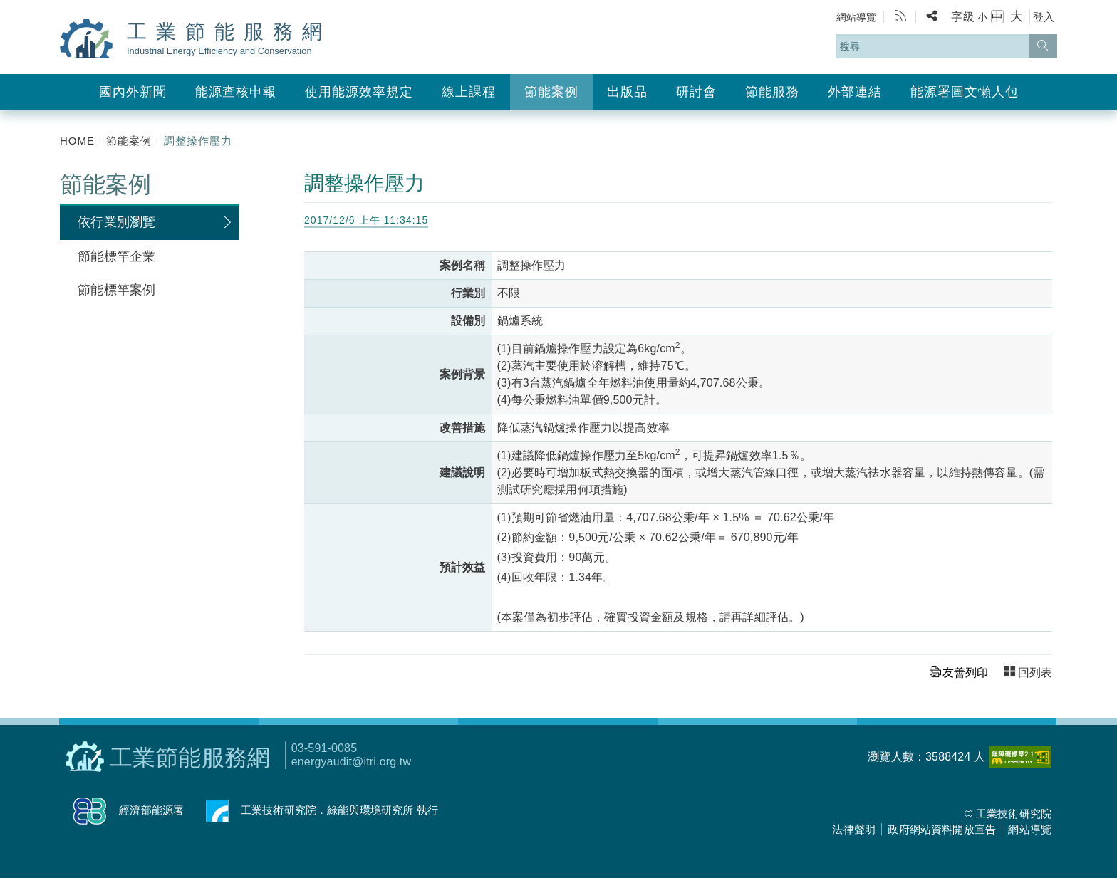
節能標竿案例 (116, 290)
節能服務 (772, 92)
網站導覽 (856, 17)
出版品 (627, 92)
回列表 (1035, 673)
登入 (1043, 17)
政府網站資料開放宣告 (942, 829)
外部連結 (855, 92)
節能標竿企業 (116, 256)
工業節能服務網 (229, 38)
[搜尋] (1043, 46)
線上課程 (469, 92)
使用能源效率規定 (359, 92)
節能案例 (551, 92)
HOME (77, 141)
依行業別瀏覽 (116, 222)
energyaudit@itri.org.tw (351, 762)
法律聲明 (854, 829)
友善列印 (965, 673)
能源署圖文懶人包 (964, 92)
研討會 (696, 92)
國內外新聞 (133, 92)
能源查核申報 (235, 92)
